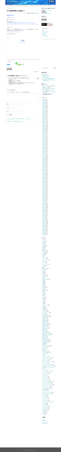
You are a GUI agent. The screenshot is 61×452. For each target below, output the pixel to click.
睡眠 (43, 283)
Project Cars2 (44, 320)
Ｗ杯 (43, 302)
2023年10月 (44, 141)
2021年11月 (44, 173)
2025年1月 (44, 121)
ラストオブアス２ (45, 356)
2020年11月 (44, 189)
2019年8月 (44, 210)
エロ (43, 301)
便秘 (43, 249)
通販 (43, 273)
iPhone (43, 308)
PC (42, 303)
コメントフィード (45, 421)
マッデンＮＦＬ (45, 408)
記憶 (43, 277)
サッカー (43, 262)
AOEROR (44, 335)
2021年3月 (44, 184)
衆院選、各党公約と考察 (46, 85)
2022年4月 (44, 166)
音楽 (43, 298)
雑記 (43, 272)
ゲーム (35, 5)
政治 (43, 295)
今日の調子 (44, 250)
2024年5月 (44, 132)
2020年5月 (44, 197)
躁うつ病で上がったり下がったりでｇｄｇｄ (21, 1)
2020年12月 (44, 188)
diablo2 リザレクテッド (46, 333)
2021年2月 (44, 185)
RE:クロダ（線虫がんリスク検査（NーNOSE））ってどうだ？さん (18, 119)
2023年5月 (44, 148)
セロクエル (44, 257)
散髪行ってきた (45, 74)
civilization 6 (44, 338)
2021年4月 (44, 182)
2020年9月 (44, 192)
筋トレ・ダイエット (40, 5)
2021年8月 (44, 177)
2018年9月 (44, 225)
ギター (43, 269)
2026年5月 (44, 99)
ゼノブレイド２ (45, 369)
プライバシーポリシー (26, 5)
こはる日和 (44, 33)
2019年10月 (44, 207)
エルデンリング (45, 377)
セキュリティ (44, 258)
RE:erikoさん (44, 87)
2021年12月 (44, 171)
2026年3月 (44, 102)
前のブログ (50, 5)
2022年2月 (44, 169)
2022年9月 (44, 159)
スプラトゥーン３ (45, 373)
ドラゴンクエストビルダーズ (47, 401)
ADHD (43, 239)
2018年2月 (44, 234)
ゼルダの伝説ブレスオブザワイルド (48, 365)
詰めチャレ (44, 276)
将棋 (43, 254)
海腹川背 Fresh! (45, 350)
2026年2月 (44, 103)
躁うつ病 (31, 5)
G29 (43, 349)
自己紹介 (20, 5)
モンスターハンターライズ (46, 393)
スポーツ (43, 261)
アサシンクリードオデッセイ (47, 364)
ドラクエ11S (44, 404)
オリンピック (44, 311)
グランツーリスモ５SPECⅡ (47, 381)
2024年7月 (44, 129)
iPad (43, 306)
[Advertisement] (23, 49)
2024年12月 (44, 122)
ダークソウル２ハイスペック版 (47, 384)
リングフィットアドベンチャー (47, 357)
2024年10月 (44, 125)
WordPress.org (44, 423)
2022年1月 (44, 170)
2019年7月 (44, 211)
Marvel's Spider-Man (45, 324)
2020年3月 (44, 200)
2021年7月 (44, 178)
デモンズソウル (45, 407)
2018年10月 (44, 223)
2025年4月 (44, 117)
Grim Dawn (44, 330)
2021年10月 (44, 174)
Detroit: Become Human (46, 340)
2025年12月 (44, 106)
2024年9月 (44, 126)
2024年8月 (44, 128)
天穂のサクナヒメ (45, 323)
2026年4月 (44, 100)
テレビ (43, 253)
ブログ (37, 13)
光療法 (43, 246)
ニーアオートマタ (45, 400)
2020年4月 (44, 199)
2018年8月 (44, 226)
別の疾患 (43, 245)
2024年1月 (44, 137)
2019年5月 (44, 214)
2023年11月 (44, 140)
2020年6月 (44, 196)
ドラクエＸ (44, 403)
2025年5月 (44, 115)
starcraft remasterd (45, 315)
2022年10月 (44, 158)
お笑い (43, 411)
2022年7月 (44, 162)
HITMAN (43, 344)
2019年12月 (44, 204)
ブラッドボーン (45, 397)
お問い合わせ (11, 5)
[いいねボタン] (7, 38)
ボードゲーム (44, 396)
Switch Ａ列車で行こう (46, 316)
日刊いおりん (44, 34)
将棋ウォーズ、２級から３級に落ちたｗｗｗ (14, 121)
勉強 (43, 243)
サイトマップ (45, 5)
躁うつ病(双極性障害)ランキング (46, 13)
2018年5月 (44, 230)
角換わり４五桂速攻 (45, 279)
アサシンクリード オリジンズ (47, 361)
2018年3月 (44, 233)
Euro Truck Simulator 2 (46, 345)
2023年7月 (44, 145)
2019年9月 (44, 208)
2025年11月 (44, 107)
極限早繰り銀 (44, 290)
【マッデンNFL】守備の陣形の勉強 (48, 78)
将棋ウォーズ (44, 268)
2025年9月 (44, 110)
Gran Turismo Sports (45, 352)
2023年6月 (44, 147)
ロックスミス (44, 353)
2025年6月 (44, 114)
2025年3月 (44, 118)
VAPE (43, 307)
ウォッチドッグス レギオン (47, 370)
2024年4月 (44, 133)
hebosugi (36, 71)
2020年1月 (44, 203)
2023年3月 (44, 151)
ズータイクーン (45, 376)
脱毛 (43, 280)
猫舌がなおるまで (45, 31)
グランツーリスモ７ (45, 380)
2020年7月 (44, 195)
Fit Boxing (44, 348)
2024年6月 (44, 130)
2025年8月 (44, 111)
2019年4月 (44, 215)
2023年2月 (44, 152)
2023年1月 (44, 154)
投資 (43, 284)
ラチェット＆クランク (46, 372)
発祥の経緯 (44, 287)
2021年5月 (44, 181)
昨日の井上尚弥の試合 (46, 75)
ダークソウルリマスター (46, 383)
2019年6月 (44, 212)
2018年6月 (44, 229)
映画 (43, 294)
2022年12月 (44, 155)
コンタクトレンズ (45, 264)
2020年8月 (44, 193)
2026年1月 (44, 104)
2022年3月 (44, 167)
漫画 (43, 288)
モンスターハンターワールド (47, 392)
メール (8, 107)
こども (43, 265)
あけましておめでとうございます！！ (48, 93)
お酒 (43, 299)
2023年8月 (44, 144)
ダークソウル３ (45, 360)
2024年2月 (44, 136)
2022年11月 (44, 156)
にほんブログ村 (48, 10)
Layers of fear (44, 325)
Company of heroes (45, 339)
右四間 (43, 242)
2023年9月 (44, 143)
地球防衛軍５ (44, 321)
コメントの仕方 (16, 5)
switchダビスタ (44, 319)
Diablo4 (43, 343)
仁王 (43, 354)
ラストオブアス (45, 390)
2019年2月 (44, 218)
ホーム (7, 5)
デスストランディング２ (46, 387)
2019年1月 (44, 219)
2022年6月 (44, 163)
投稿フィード (44, 420)
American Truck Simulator (46, 334)
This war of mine (45, 328)
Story (43, 30)
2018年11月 (44, 222)
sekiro (43, 329)
